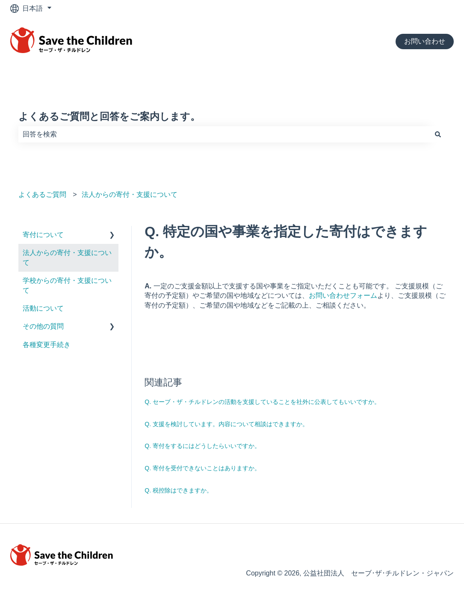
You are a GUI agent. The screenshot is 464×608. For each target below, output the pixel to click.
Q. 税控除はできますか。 (179, 490)
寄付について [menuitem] (43, 234)
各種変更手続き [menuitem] (47, 344)
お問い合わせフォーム (343, 295)
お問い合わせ (424, 41)
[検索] (438, 134)
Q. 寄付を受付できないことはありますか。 (202, 468)
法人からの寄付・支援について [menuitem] (67, 257)
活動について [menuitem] (43, 308)
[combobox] (224, 134)
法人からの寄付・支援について (129, 194)
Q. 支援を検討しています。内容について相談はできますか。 (226, 424)
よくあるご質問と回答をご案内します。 (109, 116)
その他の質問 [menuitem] (43, 326)
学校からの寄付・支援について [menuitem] (67, 285)
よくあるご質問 (42, 194)
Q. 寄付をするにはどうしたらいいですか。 (202, 445)
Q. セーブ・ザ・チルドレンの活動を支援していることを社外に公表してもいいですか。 (262, 401)
